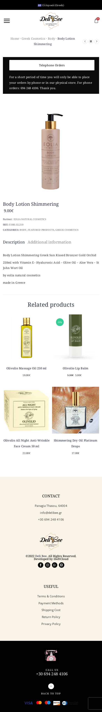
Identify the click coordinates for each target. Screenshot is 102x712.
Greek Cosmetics (33, 38)
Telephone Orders (52, 65)
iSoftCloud (61, 559)
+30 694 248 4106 (52, 673)
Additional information (49, 242)
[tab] (15, 242)
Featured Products (41, 229)
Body (51, 38)
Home (14, 38)
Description (14, 242)
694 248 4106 (29, 88)
